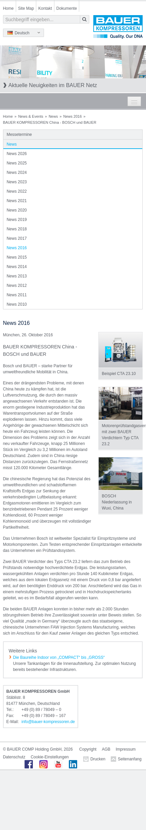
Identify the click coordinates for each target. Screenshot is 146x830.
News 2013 (17, 276)
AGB (106, 749)
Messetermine (19, 134)
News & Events (30, 116)
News (53, 116)
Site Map (26, 8)
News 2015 (17, 257)
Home (8, 8)
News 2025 (17, 163)
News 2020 (17, 210)
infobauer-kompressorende (48, 721)
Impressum (126, 749)
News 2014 (17, 266)
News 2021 (17, 200)
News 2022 (17, 191)
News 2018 (17, 229)
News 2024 (17, 172)
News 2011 (17, 295)
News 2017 (17, 238)
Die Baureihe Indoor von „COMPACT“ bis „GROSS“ (59, 657)
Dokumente (66, 8)
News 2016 (72, 116)
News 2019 (17, 219)
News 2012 (17, 285)
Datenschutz (14, 757)
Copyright (87, 749)
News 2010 (17, 304)
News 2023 (17, 182)
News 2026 (17, 153)
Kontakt (45, 8)
